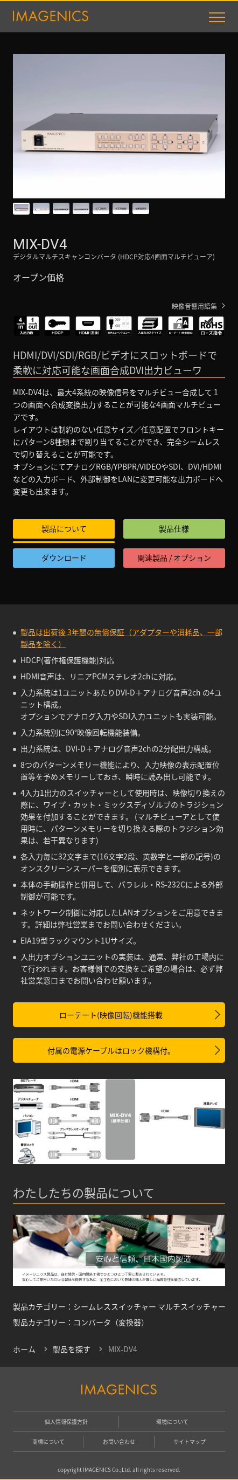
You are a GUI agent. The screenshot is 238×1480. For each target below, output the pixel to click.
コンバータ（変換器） (111, 1322)
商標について (48, 1441)
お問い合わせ (119, 1441)
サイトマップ (189, 1441)
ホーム (24, 1349)
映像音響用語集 (194, 306)
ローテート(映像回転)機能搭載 (111, 1014)
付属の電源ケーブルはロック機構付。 (111, 1050)
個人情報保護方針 (66, 1421)
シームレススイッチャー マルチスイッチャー (149, 1306)
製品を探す (71, 1349)
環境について (172, 1421)
